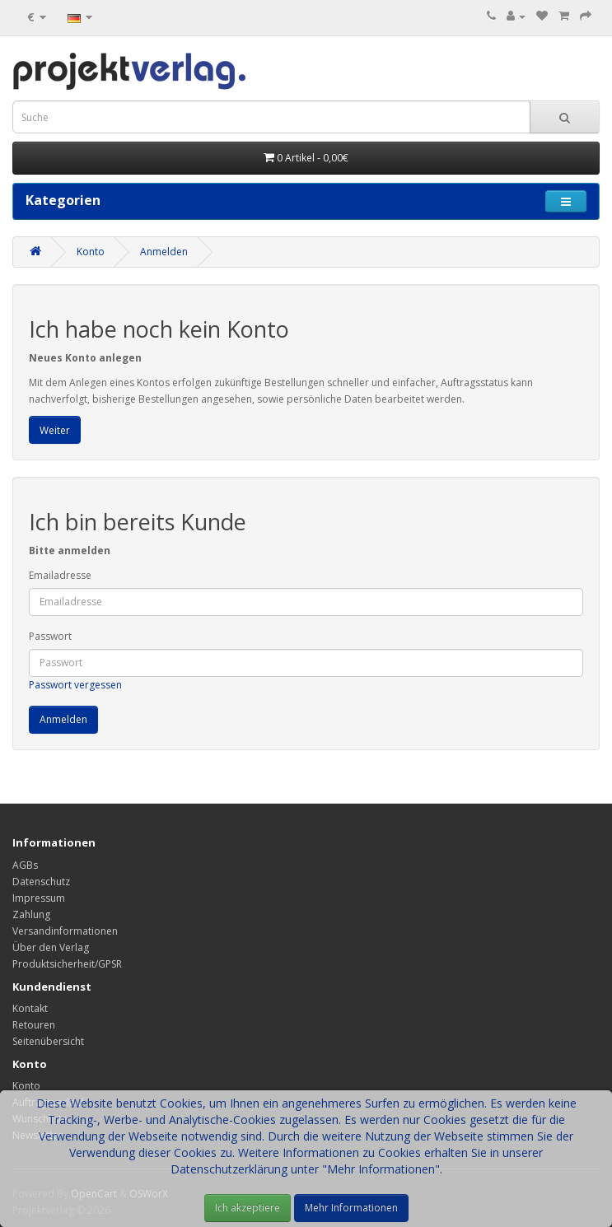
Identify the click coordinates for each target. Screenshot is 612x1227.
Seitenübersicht (48, 1041)
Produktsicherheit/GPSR (67, 964)
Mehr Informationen (351, 1208)
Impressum (38, 898)
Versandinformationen (65, 931)
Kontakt (30, 1008)
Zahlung (31, 914)
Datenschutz (41, 882)
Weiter (55, 430)
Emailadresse (60, 575)
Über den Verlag (50, 947)
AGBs (25, 865)
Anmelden (164, 252)
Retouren (33, 1025)
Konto (91, 252)
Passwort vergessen (75, 685)
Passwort (50, 636)
